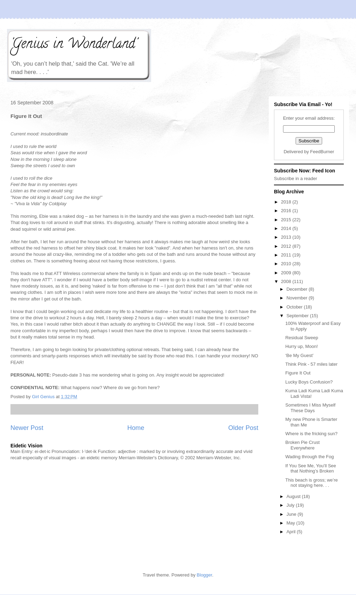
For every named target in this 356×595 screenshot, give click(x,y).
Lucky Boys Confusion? (309, 382)
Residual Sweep (301, 337)
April (292, 531)
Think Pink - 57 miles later (311, 364)
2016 (286, 210)
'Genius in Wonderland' (73, 45)
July (291, 505)
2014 (286, 228)
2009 (286, 272)
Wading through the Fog (309, 456)
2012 (286, 246)
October (295, 307)
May (291, 523)
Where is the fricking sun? (311, 433)
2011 (286, 255)
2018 (286, 201)
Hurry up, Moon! (301, 346)
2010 (286, 263)
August (294, 496)
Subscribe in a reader (295, 178)
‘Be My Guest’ (299, 355)
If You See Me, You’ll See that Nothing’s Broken (310, 468)
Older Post (243, 427)
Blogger (204, 575)
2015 (286, 219)
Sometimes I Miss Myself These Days (310, 407)
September (298, 315)
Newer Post (26, 427)
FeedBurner (322, 151)
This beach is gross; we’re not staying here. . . (311, 482)
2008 (286, 281)
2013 (286, 237)
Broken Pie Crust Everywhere (302, 445)
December (298, 289)
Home (135, 427)
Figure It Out (297, 372)
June (292, 514)
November (298, 297)
